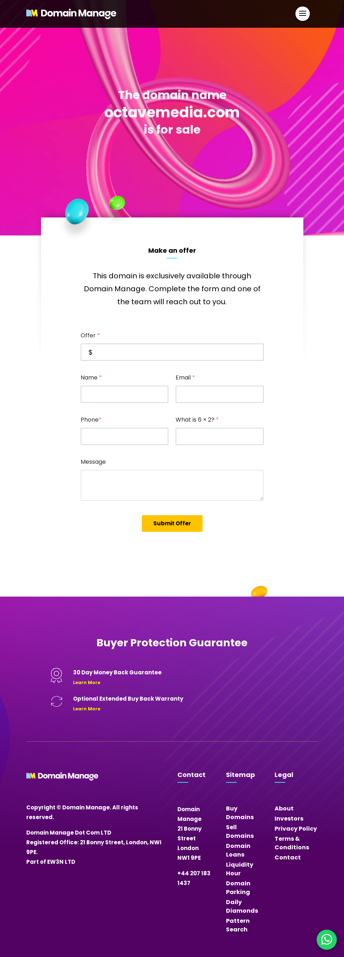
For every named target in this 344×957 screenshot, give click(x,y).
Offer (90, 335)
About (284, 808)
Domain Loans (238, 850)
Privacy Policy (296, 829)
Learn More (86, 682)
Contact (288, 857)
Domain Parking (238, 887)
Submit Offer (172, 523)
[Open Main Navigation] (302, 13)
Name (91, 377)
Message (93, 462)
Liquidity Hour (239, 869)
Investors (289, 818)
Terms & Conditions (292, 843)
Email (185, 377)
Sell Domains (240, 831)
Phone (91, 419)
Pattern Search (238, 925)
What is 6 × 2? (197, 419)
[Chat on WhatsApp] (327, 940)
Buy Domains (240, 812)
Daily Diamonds (242, 906)
